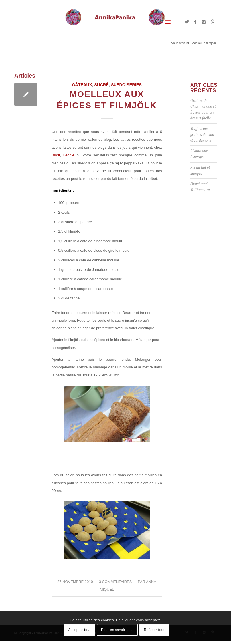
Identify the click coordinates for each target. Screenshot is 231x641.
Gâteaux (82, 84)
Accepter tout (79, 630)
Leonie (70, 155)
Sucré (101, 84)
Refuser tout (154, 630)
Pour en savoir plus (117, 630)
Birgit (56, 155)
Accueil (197, 43)
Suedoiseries (126, 84)
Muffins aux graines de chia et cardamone (202, 134)
